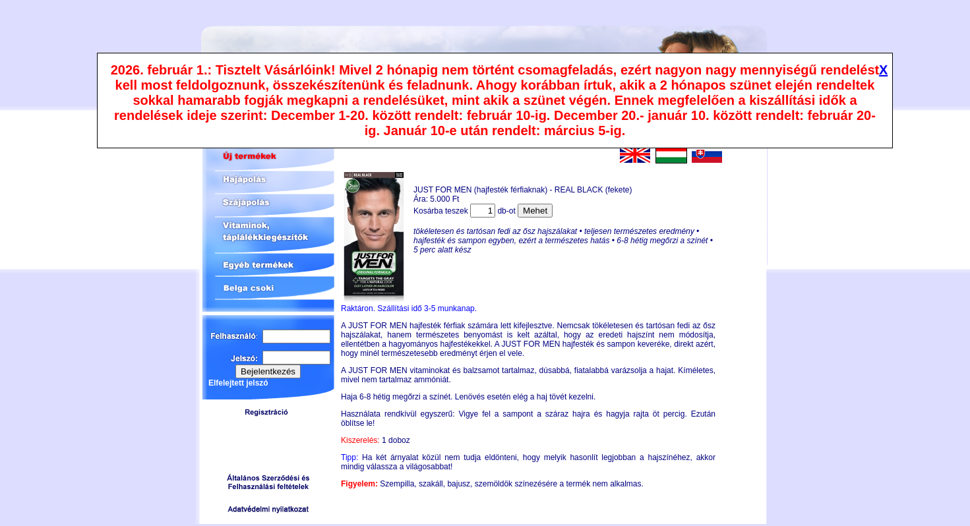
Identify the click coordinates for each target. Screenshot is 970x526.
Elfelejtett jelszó (238, 383)
